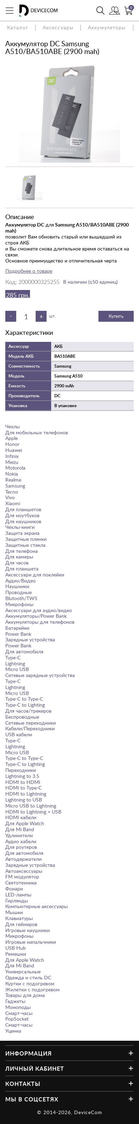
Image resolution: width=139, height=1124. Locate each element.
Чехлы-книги (20, 527)
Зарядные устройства (30, 639)
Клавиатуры (19, 918)
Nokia (11, 473)
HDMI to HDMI (22, 782)
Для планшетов (23, 509)
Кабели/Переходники (30, 728)
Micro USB (17, 669)
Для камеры (19, 556)
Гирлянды (16, 900)
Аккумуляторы (107, 27)
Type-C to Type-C (24, 698)
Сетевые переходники (30, 722)
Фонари (14, 888)
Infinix (12, 456)
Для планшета (21, 568)
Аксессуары (58, 27)
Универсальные (23, 971)
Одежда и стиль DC (28, 977)
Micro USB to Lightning (30, 805)
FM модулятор (22, 876)
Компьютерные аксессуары (36, 906)
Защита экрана (22, 533)
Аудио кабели (20, 841)
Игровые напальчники (30, 941)
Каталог (17, 27)
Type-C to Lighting (25, 704)
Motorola (15, 467)
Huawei (13, 450)
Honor (12, 444)
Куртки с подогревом (29, 983)
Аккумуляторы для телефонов (39, 621)
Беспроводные (22, 716)
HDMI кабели (20, 817)
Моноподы (18, 1007)
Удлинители (19, 835)
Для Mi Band (19, 829)
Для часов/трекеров (28, 710)
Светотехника (21, 882)
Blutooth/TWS (21, 598)
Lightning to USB (23, 799)
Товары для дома (25, 995)
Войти (114, 11)
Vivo (10, 497)
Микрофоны (19, 604)
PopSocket (17, 1018)
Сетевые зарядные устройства (40, 675)
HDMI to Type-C (23, 787)
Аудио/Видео (20, 580)
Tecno (11, 491)
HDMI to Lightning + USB (33, 811)
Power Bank (18, 633)
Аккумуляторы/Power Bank (36, 615)
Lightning (15, 663)
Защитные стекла (25, 545)
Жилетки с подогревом (32, 989)
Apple (11, 438)
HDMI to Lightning (25, 793)
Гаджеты (15, 1001)
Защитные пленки (26, 539)
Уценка (13, 1030)
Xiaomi (12, 503)
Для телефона (21, 551)
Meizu (11, 462)
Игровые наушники (27, 930)
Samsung (15, 485)
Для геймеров (21, 924)
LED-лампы (18, 894)
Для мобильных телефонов (36, 432)
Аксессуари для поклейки (34, 574)
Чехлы (12, 426)
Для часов (17, 562)
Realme (13, 479)
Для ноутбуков (22, 515)
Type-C (12, 657)
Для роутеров (21, 847)
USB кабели (18, 734)
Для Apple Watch (24, 823)
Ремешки (15, 953)
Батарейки (17, 627)
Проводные (18, 592)
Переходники (20, 770)
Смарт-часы (18, 1013)
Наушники (17, 586)
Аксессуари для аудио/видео (38, 610)
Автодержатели (23, 859)
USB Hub (15, 947)
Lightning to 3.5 (22, 776)
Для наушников (23, 521)
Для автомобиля (24, 651)
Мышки (14, 912)
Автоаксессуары (23, 871)
